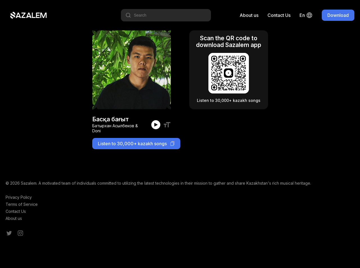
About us (249, 15)
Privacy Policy (19, 197)
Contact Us (279, 15)
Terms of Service (22, 204)
